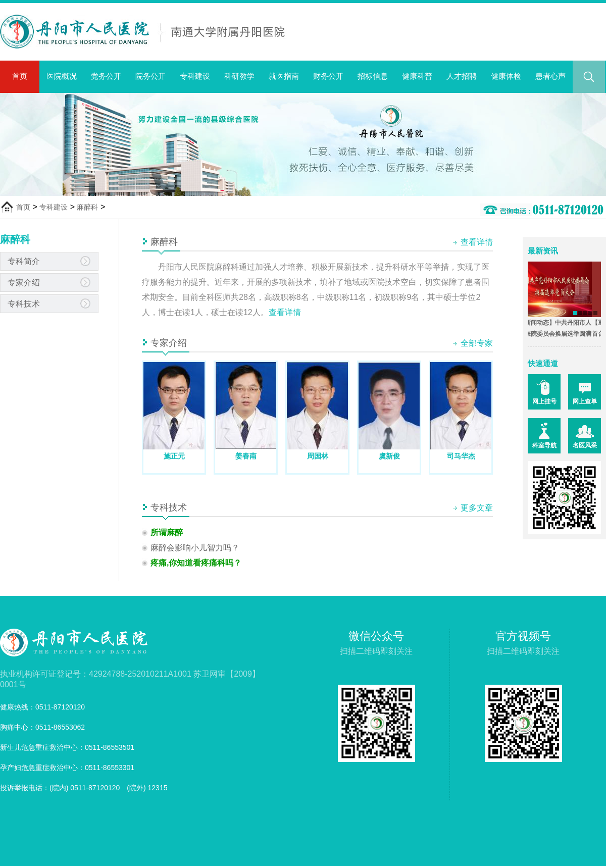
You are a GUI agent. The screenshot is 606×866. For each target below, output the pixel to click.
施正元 (174, 456)
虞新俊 (389, 456)
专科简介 (24, 261)
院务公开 (150, 76)
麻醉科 (87, 207)
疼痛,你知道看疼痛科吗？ (195, 562)
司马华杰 (461, 456)
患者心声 (550, 76)
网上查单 (585, 401)
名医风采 (585, 445)
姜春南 (246, 456)
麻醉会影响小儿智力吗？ (194, 547)
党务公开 (106, 76)
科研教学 (239, 76)
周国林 (317, 456)
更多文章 (477, 507)
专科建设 (195, 76)
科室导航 (544, 445)
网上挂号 (544, 401)
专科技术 (24, 303)
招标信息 (373, 76)
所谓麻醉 (166, 532)
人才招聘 (461, 76)
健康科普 (417, 76)
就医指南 (284, 76)
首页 (19, 76)
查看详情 (477, 242)
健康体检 (506, 76)
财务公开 (328, 76)
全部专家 (477, 343)
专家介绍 (24, 282)
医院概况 (61, 76)
